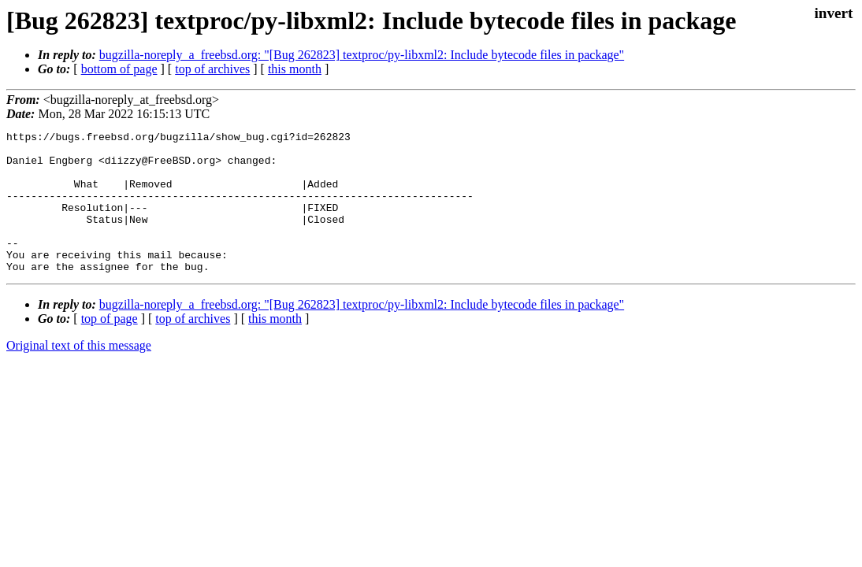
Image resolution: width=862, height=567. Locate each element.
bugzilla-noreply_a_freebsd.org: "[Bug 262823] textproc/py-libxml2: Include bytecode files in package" (361, 54)
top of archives (212, 69)
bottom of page (119, 69)
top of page (109, 347)
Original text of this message (78, 373)
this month (294, 69)
